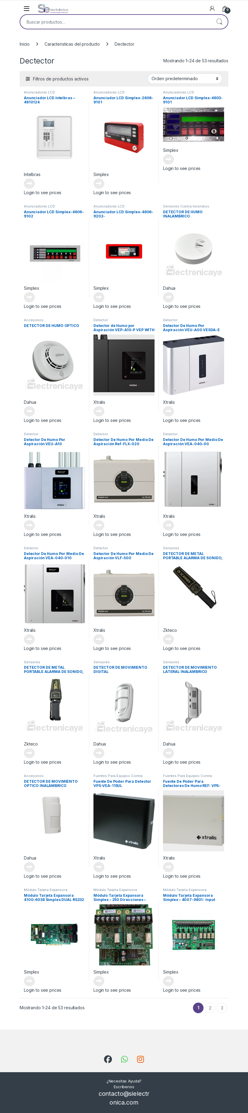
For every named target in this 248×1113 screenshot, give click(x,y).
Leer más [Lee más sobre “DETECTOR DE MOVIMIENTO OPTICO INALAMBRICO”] (29, 867)
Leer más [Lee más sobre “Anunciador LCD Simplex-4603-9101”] (168, 159)
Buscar (219, 22)
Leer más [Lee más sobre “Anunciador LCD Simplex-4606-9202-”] (98, 297)
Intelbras (32, 174)
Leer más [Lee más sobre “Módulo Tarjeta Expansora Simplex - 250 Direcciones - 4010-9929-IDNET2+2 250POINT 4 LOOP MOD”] (98, 981)
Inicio (25, 44)
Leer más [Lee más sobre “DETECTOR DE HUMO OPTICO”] (29, 411)
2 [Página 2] (210, 1007)
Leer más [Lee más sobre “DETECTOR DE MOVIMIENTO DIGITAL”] (98, 753)
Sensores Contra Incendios (186, 206)
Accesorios (34, 320)
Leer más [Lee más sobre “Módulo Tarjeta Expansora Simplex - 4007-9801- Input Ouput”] (168, 981)
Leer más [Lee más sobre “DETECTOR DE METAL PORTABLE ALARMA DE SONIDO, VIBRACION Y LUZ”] (168, 639)
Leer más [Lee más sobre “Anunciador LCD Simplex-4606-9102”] (29, 297)
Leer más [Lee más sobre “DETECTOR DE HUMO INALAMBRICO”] (168, 297)
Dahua (169, 288)
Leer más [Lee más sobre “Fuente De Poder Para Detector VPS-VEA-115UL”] (98, 867)
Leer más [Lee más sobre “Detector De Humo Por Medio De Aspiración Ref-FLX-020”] (98, 525)
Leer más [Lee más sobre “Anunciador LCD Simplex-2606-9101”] (98, 183)
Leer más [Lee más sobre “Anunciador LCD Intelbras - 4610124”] (29, 183)
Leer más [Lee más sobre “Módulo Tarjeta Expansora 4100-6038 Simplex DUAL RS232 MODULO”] (29, 981)
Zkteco (170, 630)
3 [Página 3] (222, 1007)
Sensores (171, 548)
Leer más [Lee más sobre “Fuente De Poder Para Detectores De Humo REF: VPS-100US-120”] (168, 867)
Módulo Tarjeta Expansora (45, 890)
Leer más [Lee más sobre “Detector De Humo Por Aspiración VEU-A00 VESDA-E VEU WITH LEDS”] (168, 411)
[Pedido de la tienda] (185, 78)
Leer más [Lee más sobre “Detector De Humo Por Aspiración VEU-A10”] (29, 525)
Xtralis (99, 402)
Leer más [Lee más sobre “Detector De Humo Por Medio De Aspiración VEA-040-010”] (29, 639)
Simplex (101, 174)
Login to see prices (42, 192)
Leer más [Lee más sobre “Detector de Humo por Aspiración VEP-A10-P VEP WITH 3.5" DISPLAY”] (98, 411)
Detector (100, 320)
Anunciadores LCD (39, 92)
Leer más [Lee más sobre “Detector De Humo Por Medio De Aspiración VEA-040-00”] (168, 525)
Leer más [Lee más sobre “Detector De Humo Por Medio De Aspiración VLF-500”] (98, 639)
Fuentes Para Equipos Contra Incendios (117, 778)
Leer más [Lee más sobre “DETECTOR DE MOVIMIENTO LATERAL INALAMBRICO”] (168, 753)
